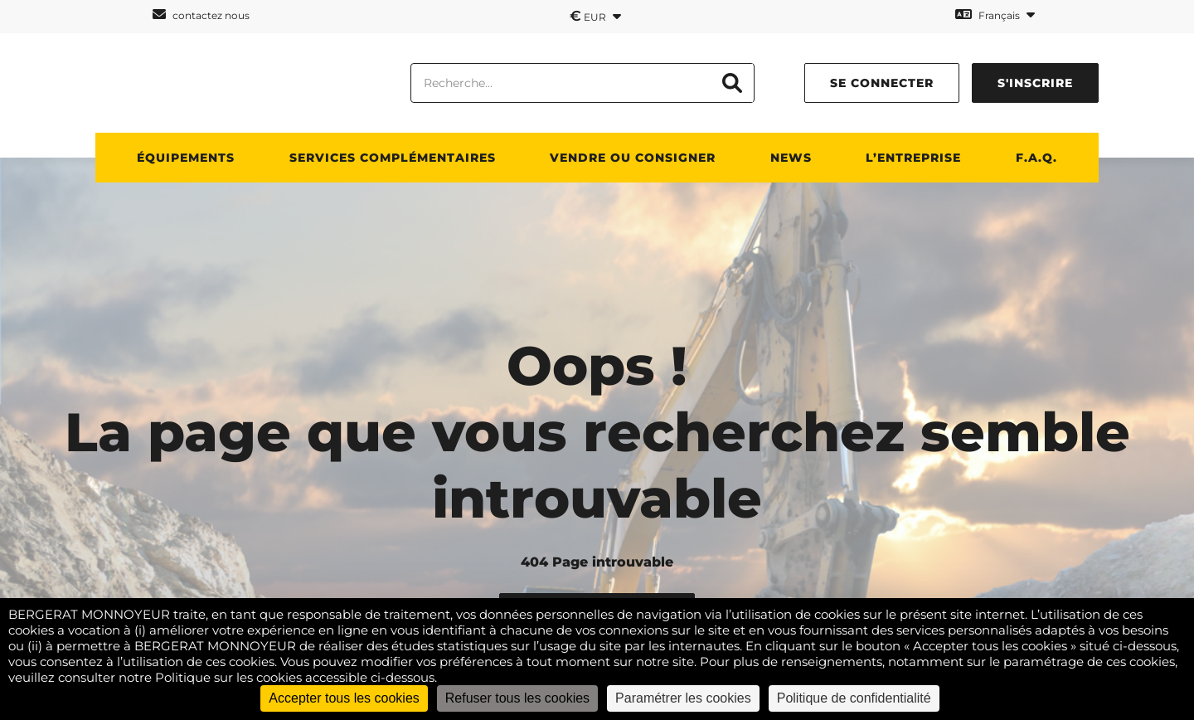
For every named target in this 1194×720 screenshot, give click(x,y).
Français (995, 14)
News (791, 157)
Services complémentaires (392, 157)
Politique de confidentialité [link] (854, 698)
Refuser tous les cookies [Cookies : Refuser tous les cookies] (517, 698)
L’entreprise (913, 157)
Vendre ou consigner (633, 157)
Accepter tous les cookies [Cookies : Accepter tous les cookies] (344, 698)
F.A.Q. (1036, 157)
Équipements (186, 157)
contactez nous (201, 14)
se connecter (882, 82)
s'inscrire (1035, 82)
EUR (595, 15)
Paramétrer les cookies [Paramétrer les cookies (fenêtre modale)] (683, 698)
